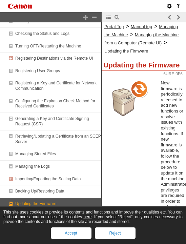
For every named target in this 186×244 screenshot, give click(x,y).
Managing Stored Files (35, 153)
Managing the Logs (32, 166)
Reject (115, 233)
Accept (71, 233)
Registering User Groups (37, 70)
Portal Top (114, 26)
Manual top (141, 26)
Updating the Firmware (35, 203)
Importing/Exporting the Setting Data (48, 179)
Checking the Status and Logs (42, 33)
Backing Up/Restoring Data (39, 191)
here (87, 217)
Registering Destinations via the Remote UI (54, 58)
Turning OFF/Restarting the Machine (48, 46)
